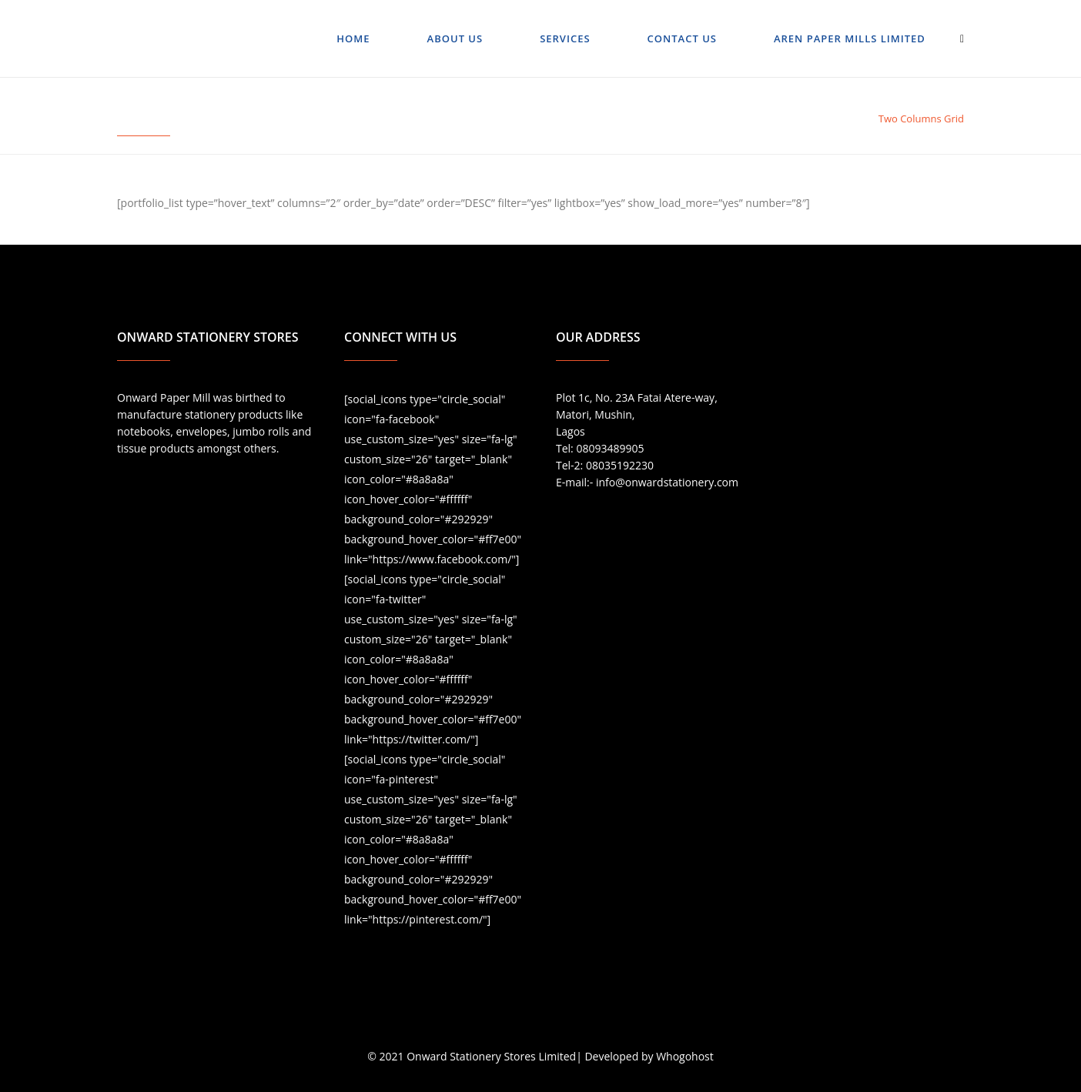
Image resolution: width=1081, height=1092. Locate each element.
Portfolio (776, 118)
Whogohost (685, 1056)
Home (731, 118)
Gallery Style (839, 118)
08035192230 (620, 465)
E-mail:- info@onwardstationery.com (647, 482)
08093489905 (610, 448)
